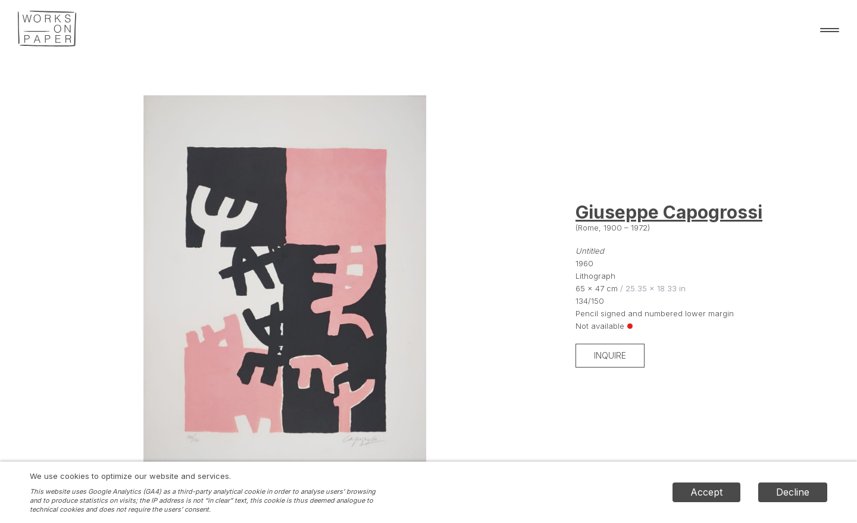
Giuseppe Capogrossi (668, 212)
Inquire (610, 355)
